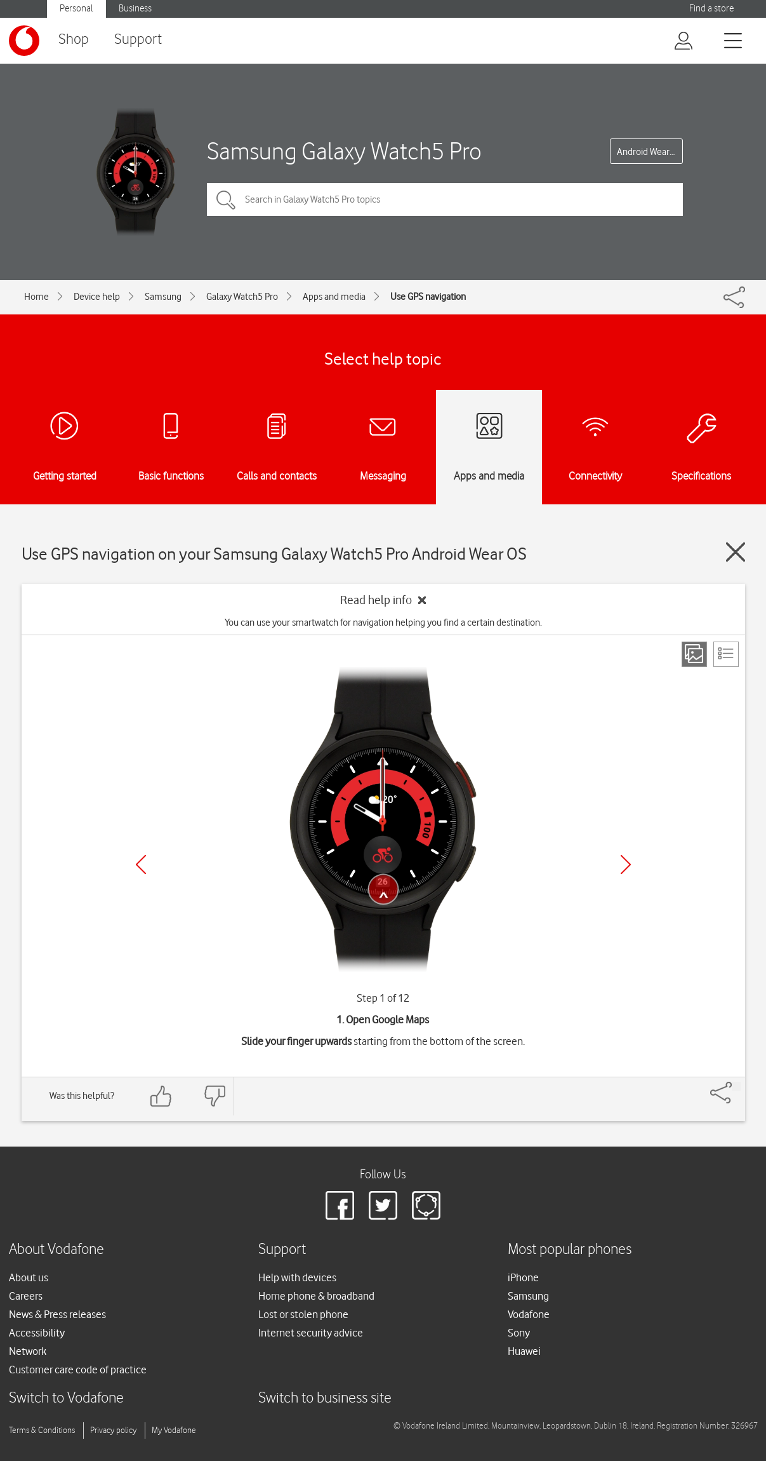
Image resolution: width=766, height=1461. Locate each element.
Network (27, 1351)
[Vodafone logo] (24, 40)
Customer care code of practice (78, 1369)
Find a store (711, 8)
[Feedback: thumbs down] (214, 1096)
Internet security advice (310, 1332)
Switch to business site (325, 1398)
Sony (519, 1332)
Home (36, 296)
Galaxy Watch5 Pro (242, 296)
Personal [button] (76, 8)
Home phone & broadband (316, 1295)
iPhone (523, 1277)
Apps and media (334, 296)
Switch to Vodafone (66, 1398)
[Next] (626, 864)
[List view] (726, 654)
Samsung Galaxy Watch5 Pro (344, 151)
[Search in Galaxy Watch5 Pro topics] (445, 199)
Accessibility (37, 1332)
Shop (73, 40)
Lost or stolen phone (303, 1314)
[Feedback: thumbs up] (161, 1096)
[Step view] (694, 654)
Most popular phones (569, 1250)
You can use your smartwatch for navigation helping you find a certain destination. (383, 622)
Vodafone (529, 1314)
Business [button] (135, 8)
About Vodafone (56, 1250)
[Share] (736, 1086)
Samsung (163, 296)
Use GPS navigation (428, 296)
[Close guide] (735, 552)
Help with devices (297, 1277)
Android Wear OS (650, 152)
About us (28, 1277)
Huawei (524, 1351)
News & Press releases (57, 1314)
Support (138, 40)
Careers (26, 1295)
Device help (97, 296)
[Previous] (141, 864)
